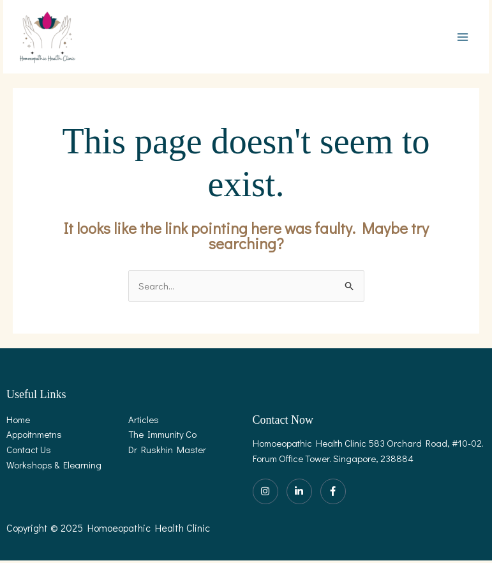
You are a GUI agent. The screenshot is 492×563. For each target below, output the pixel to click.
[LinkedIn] (299, 493)
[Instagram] (265, 493)
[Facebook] (333, 493)
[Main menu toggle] (463, 38)
